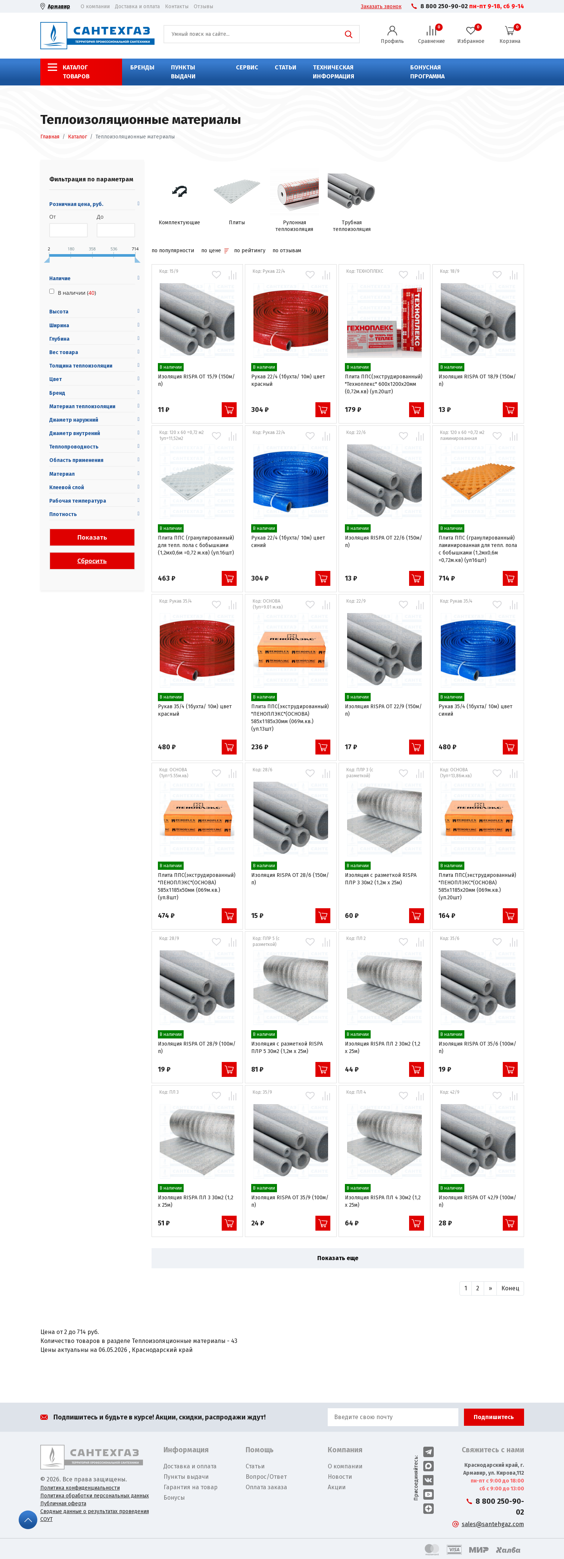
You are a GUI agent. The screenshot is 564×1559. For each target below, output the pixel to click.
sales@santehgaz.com (493, 1524)
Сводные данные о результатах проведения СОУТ (94, 1515)
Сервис (247, 67)
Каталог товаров (76, 72)
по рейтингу (249, 250)
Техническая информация (333, 72)
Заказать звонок (381, 6)
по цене (214, 250)
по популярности (173, 250)
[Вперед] (490, 1288)
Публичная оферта (63, 1503)
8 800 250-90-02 (444, 6)
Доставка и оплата (137, 6)
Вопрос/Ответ (266, 1476)
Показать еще (337, 1258)
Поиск (348, 34)
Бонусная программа (427, 72)
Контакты (176, 6)
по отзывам (286, 250)
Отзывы (203, 6)
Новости (340, 1476)
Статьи (285, 67)
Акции (337, 1487)
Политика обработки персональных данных (94, 1496)
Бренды (142, 67)
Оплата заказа (266, 1487)
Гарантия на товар (190, 1487)
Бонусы (174, 1497)
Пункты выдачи (183, 72)
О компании (95, 6)
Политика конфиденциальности (80, 1488)
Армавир (59, 6)
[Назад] (465, 1288)
